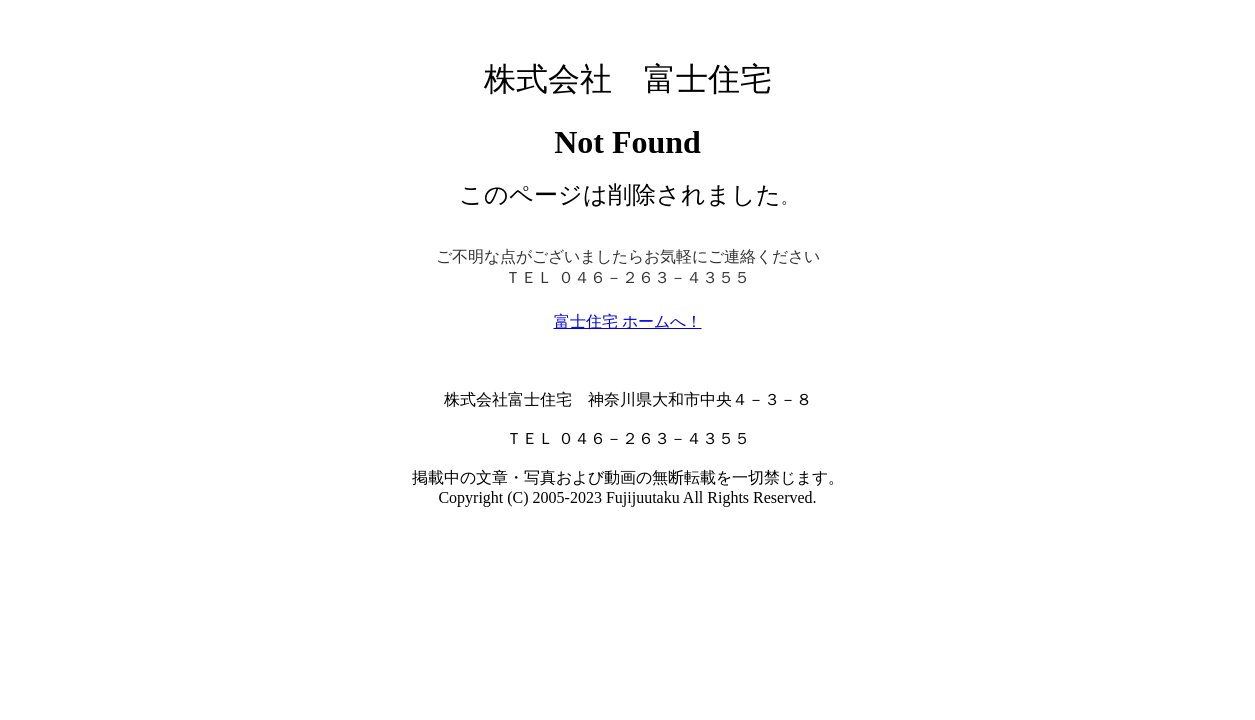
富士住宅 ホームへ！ (628, 321)
